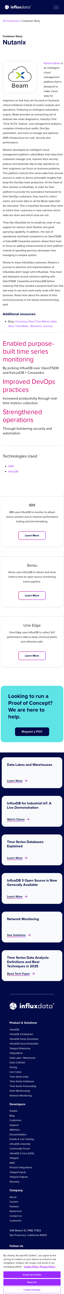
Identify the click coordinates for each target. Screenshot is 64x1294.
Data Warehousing (20, 1091)
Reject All (32, 1282)
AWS (11, 466)
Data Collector (17, 1062)
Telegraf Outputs (19, 1177)
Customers (16, 1120)
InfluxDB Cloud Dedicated (24, 1044)
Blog (12, 1116)
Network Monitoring (21, 1095)
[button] (56, 7)
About (13, 1197)
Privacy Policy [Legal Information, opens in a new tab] (47, 1266)
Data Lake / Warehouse (22, 1058)
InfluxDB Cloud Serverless (24, 1039)
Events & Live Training (22, 1139)
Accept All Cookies (32, 1274)
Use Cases (16, 1072)
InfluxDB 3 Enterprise (21, 1034)
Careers (14, 1202)
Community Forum (20, 1148)
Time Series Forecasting (23, 1086)
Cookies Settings (32, 1289)
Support (14, 1125)
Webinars (15, 1130)
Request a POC (32, 731)
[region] (32, 1271)
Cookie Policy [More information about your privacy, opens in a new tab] (31, 1266)
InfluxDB (13, 471)
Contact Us (16, 1216)
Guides (13, 1111)
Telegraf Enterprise (20, 1048)
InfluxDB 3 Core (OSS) (22, 1153)
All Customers (11, 21)
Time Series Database (22, 1081)
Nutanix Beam (52, 63)
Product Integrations (21, 1167)
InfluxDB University (20, 1144)
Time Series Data (19, 1077)
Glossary (14, 1182)
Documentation (18, 1134)
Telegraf (14, 1158)
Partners (14, 1206)
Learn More (32, 535)
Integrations (16, 1053)
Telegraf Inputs (18, 1172)
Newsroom (16, 1211)
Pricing (13, 1067)
